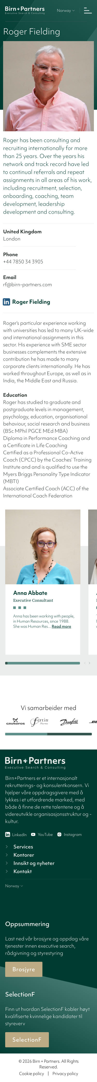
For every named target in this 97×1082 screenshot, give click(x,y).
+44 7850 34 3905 (23, 261)
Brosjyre (23, 969)
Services (18, 846)
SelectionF (27, 1039)
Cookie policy (31, 1073)
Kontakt (18, 871)
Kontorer (19, 855)
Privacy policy (65, 1073)
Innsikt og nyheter (29, 863)
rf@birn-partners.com (27, 284)
